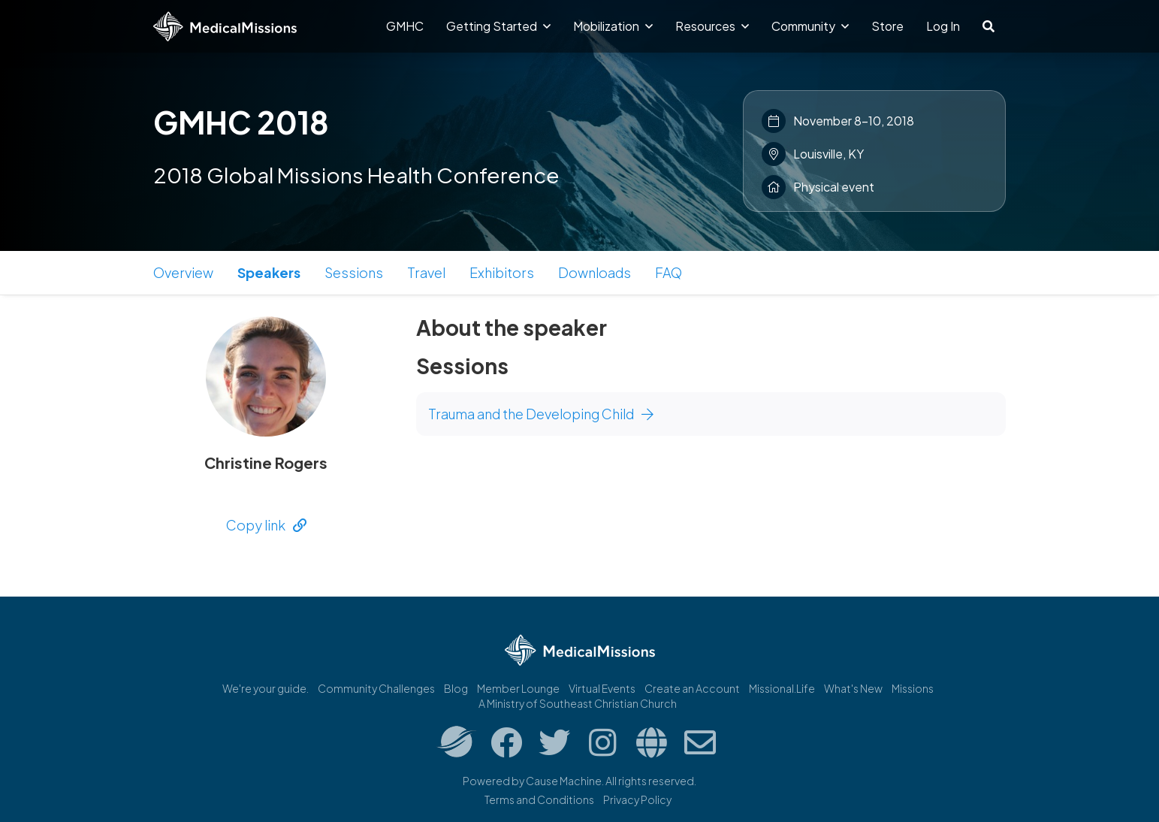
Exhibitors (501, 272)
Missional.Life (782, 688)
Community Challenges (376, 688)
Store (887, 26)
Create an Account (692, 688)
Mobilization (613, 26)
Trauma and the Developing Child (540, 413)
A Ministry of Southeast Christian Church (577, 703)
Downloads (594, 272)
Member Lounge (518, 688)
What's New (853, 688)
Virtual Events (602, 688)
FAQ (668, 272)
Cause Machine (564, 780)
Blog (456, 688)
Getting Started (498, 26)
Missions (913, 688)
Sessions (353, 272)
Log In (943, 26)
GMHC (405, 26)
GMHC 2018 (241, 121)
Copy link (266, 524)
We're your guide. (265, 688)
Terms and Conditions (539, 799)
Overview (183, 272)
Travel (426, 272)
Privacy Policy (637, 799)
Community (810, 26)
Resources (712, 26)
